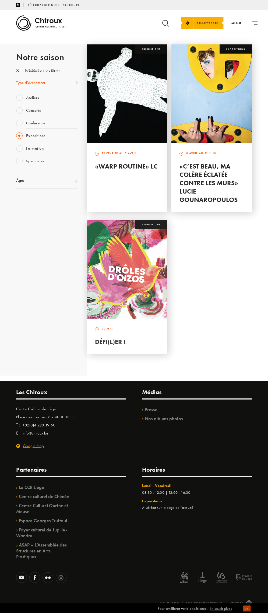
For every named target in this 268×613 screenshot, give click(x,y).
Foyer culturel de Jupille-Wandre (41, 533)
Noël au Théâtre (29, 334)
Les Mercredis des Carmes (37, 224)
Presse (151, 409)
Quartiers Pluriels (29, 301)
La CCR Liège (31, 487)
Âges (20, 180)
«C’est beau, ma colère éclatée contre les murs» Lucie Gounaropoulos (208, 183)
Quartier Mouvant (30, 290)
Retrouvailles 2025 (31, 356)
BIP (18, 268)
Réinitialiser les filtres (38, 70)
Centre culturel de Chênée (44, 496)
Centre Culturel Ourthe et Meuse (42, 508)
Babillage (23, 246)
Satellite (22, 257)
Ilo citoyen (24, 312)
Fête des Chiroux (29, 202)
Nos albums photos (164, 419)
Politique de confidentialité (204, 603)
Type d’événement (30, 82)
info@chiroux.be (35, 433)
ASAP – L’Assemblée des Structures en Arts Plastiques (41, 551)
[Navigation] (236, 23)
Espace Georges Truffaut (43, 521)
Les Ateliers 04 (28, 279)
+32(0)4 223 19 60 (39, 425)
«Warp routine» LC (126, 166)
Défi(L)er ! (110, 342)
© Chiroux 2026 (170, 603)
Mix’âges (23, 235)
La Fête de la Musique (33, 213)
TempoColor (26, 323)
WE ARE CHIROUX (32, 345)
